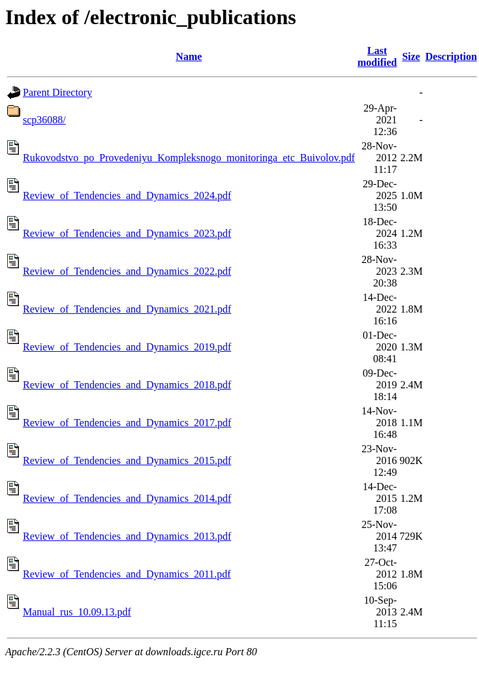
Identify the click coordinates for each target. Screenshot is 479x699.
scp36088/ (44, 119)
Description (451, 56)
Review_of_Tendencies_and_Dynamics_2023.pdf (127, 233)
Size (411, 56)
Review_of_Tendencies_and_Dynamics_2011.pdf (127, 574)
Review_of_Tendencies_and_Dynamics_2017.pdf (127, 422)
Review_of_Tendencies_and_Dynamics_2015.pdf (127, 460)
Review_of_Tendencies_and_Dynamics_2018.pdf (127, 384)
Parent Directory (57, 92)
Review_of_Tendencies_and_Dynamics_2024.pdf (127, 195)
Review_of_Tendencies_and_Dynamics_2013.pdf (127, 536)
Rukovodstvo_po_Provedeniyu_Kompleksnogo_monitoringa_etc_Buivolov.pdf (189, 157)
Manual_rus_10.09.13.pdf (77, 611)
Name (189, 56)
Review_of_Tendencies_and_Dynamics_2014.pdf (127, 498)
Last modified (377, 56)
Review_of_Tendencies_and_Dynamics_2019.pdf (127, 346)
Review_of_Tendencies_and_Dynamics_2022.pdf (127, 271)
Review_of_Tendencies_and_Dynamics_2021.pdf (127, 309)
